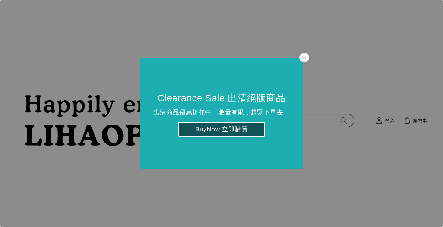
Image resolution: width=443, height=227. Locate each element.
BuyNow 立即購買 (221, 129)
